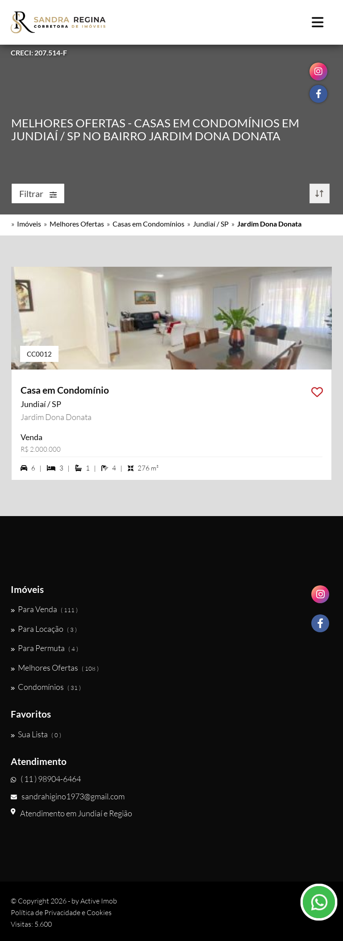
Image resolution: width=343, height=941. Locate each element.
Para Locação (44, 629)
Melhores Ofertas (77, 223)
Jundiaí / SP (211, 223)
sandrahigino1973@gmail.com (68, 796)
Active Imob (98, 900)
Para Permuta (44, 648)
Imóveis (29, 223)
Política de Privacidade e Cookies (61, 912)
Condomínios (46, 687)
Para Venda (44, 609)
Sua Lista (36, 734)
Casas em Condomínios (148, 223)
